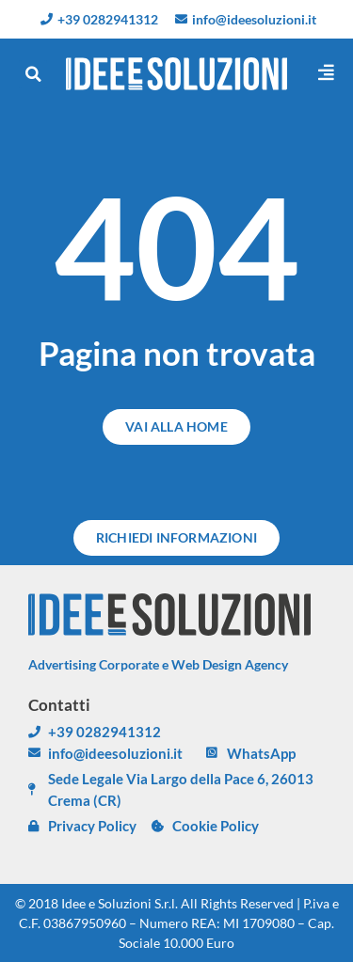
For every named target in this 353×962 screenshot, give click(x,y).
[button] (33, 74)
